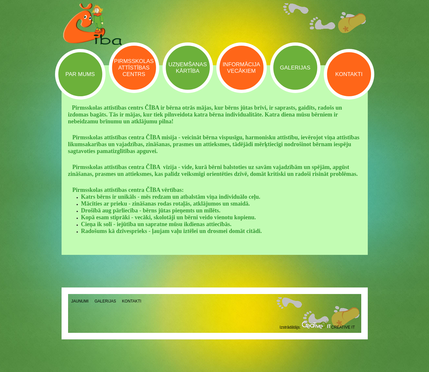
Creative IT (328, 327)
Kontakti (131, 301)
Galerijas (105, 301)
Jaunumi (80, 301)
